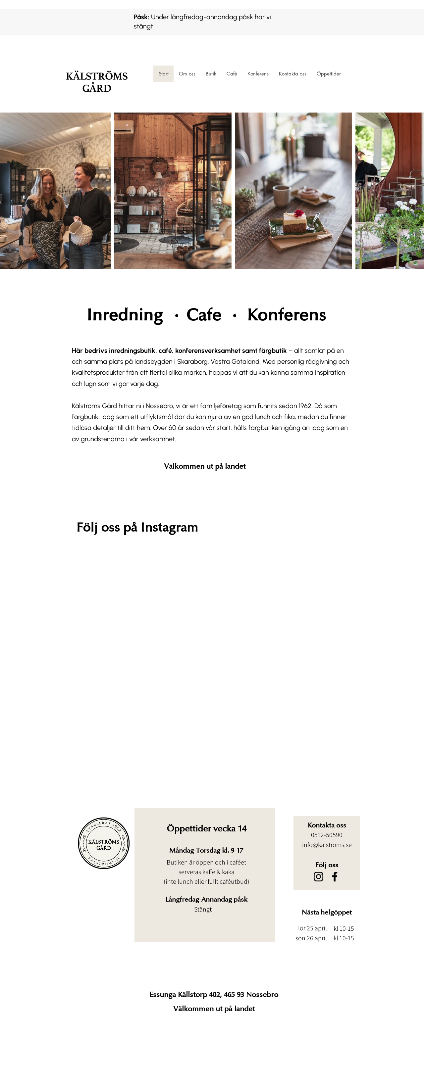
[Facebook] (334, 876)
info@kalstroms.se (327, 844)
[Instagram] (318, 876)
